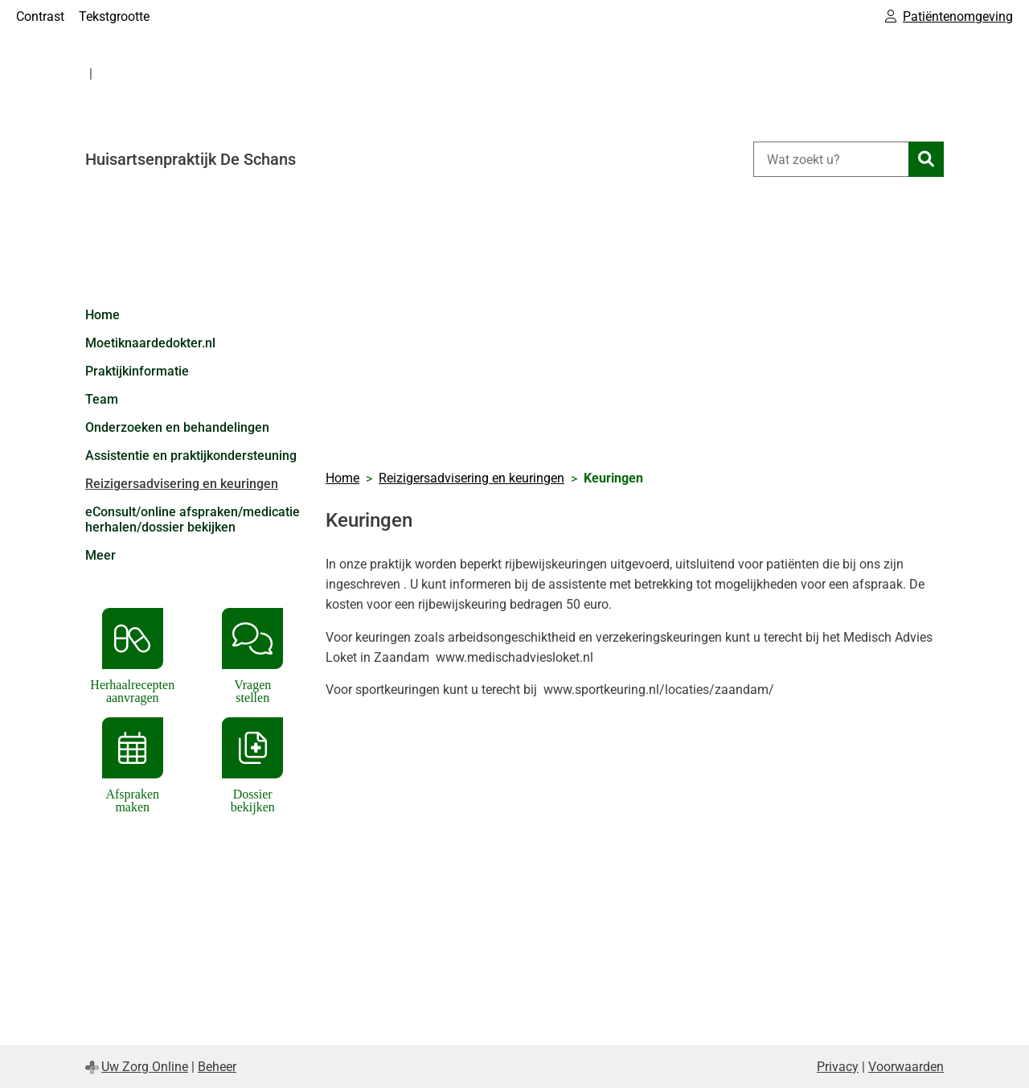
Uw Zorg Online (144, 1066)
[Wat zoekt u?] (830, 159)
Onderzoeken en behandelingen (177, 427)
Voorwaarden (906, 1066)
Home (102, 314)
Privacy (838, 1066)
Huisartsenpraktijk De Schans (190, 159)
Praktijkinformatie (137, 371)
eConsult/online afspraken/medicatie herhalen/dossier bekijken (192, 519)
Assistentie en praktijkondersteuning (191, 455)
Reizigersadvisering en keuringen (181, 483)
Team (101, 399)
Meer (100, 555)
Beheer (217, 1066)
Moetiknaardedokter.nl (150, 343)
